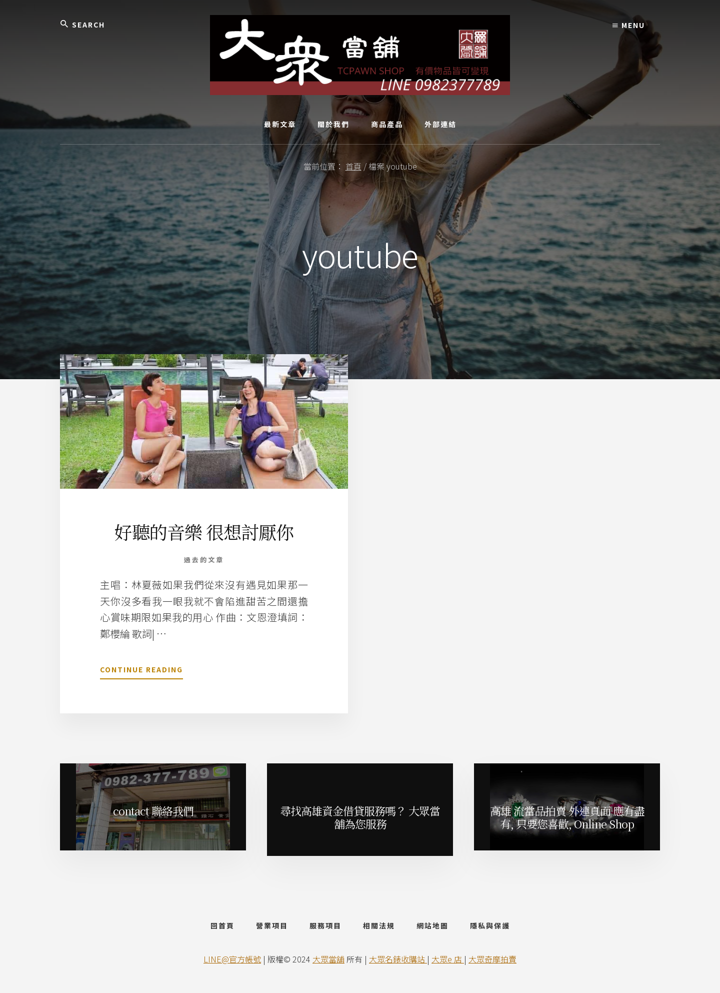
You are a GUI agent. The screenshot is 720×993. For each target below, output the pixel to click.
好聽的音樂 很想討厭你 (204, 531)
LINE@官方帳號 (232, 959)
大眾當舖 (328, 959)
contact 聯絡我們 (153, 810)
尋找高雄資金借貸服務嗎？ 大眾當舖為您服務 (360, 817)
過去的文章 (204, 559)
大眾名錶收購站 (398, 959)
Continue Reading (141, 671)
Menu (628, 25)
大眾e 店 (448, 959)
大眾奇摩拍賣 (492, 959)
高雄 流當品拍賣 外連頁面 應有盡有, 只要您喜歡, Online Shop (567, 817)
